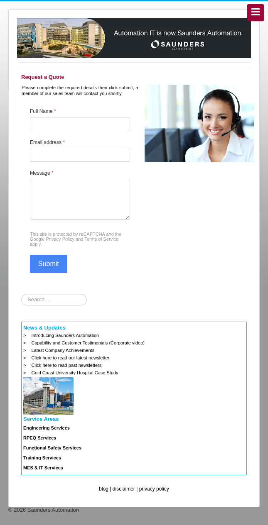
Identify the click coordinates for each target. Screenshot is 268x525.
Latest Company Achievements (63, 350)
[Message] (80, 199)
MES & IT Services (43, 467)
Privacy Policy (60, 239)
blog (103, 489)
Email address (47, 142)
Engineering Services (46, 427)
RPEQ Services (40, 437)
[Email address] (80, 155)
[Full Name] (80, 124)
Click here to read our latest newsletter (71, 357)
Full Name (43, 111)
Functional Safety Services (52, 447)
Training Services (42, 457)
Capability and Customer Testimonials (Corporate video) (88, 342)
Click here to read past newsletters (67, 365)
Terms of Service (101, 239)
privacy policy (154, 489)
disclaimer (124, 489)
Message (42, 173)
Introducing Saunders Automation (65, 335)
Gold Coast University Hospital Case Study (75, 372)
